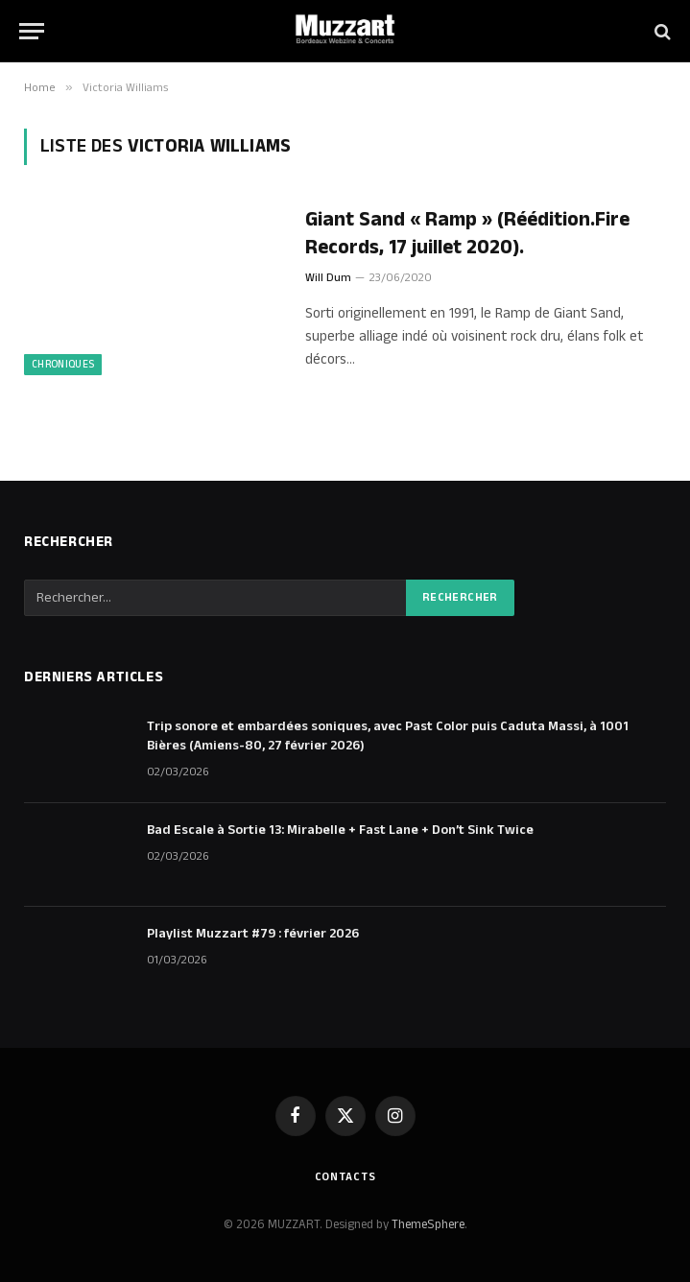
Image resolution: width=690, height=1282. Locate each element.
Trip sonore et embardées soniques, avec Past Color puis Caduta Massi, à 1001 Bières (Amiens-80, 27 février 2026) (388, 736)
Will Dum (328, 278)
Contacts (345, 1177)
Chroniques (63, 364)
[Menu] (31, 31)
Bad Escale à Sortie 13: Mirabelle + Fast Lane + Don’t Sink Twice (340, 830)
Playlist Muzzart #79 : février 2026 (253, 933)
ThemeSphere (428, 1224)
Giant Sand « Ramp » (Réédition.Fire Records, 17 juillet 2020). (467, 233)
